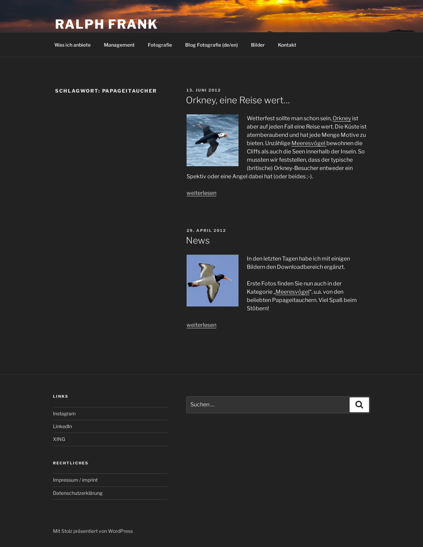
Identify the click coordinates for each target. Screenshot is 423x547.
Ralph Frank (106, 24)
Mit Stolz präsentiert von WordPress (93, 531)
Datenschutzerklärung (77, 493)
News (198, 240)
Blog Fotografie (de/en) (211, 45)
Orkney (342, 118)
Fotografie (160, 45)
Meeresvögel (308, 143)
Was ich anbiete (72, 45)
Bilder (258, 45)
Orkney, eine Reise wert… (238, 100)
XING (59, 439)
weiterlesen (201, 193)
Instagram (64, 413)
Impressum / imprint (75, 480)
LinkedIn (62, 426)
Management (119, 45)
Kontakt (287, 45)
